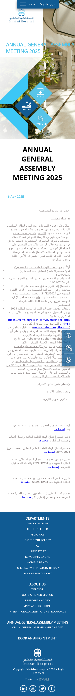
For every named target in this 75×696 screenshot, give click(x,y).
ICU (38, 545)
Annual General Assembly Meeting (37, 622)
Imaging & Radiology (38, 573)
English (44, 4)
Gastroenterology (37, 540)
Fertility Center (37, 529)
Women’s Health (37, 562)
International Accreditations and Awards (37, 611)
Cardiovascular (37, 523)
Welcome (37, 589)
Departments (37, 518)
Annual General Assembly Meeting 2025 (37, 627)
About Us (37, 584)
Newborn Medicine (37, 557)
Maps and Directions (37, 606)
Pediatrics (37, 534)
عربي (52, 4)
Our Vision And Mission (37, 595)
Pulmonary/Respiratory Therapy (38, 568)
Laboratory (38, 551)
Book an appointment (37, 638)
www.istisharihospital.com (51, 327)
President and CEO (37, 600)
